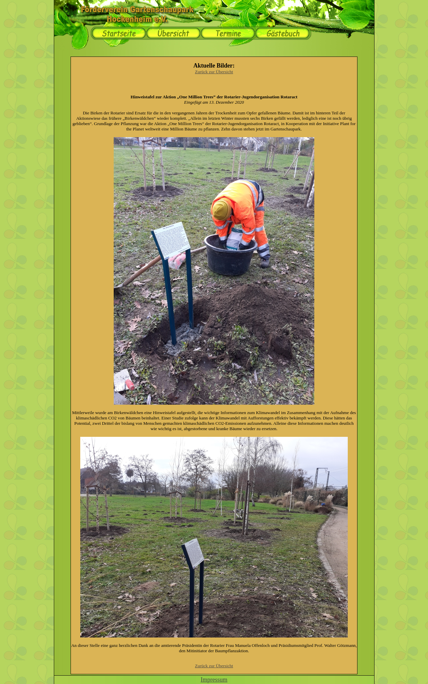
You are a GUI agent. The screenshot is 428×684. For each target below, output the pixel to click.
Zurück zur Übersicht (214, 71)
